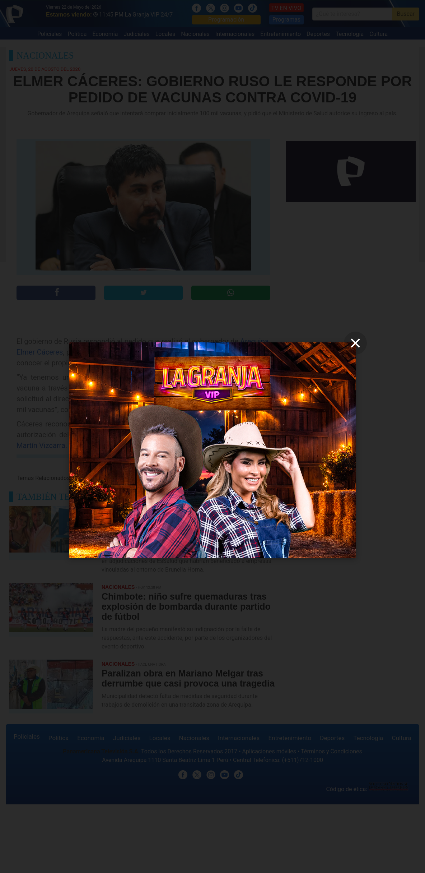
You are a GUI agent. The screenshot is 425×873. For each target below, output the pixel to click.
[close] (355, 343)
